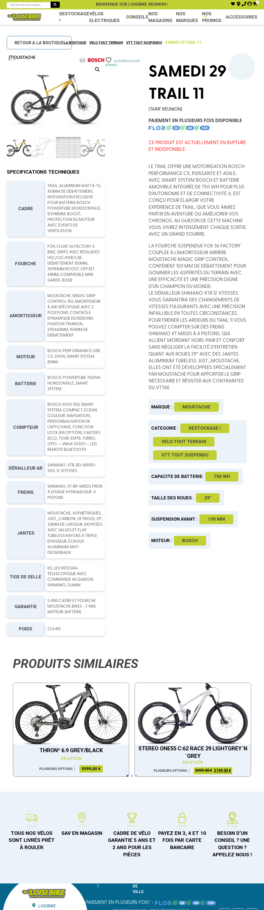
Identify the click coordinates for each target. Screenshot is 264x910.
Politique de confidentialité (170, 877)
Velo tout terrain (105, 42)
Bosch (196, 574)
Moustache (203, 434)
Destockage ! (72, 17)
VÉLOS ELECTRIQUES (100, 17)
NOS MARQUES (186, 17)
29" (214, 531)
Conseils (136, 16)
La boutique (70, 42)
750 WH (176, 510)
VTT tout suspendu (147, 42)
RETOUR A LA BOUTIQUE (41, 43)
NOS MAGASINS (157, 17)
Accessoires (243, 16)
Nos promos (212, 17)
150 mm (222, 552)
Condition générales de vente (114, 877)
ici (184, 906)
